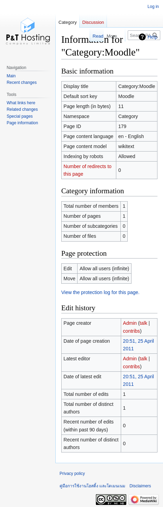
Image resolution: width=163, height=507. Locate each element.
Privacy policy (72, 473)
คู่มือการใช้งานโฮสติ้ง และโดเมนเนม (92, 486)
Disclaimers (140, 486)
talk (143, 323)
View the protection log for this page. (100, 292)
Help (152, 37)
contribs (131, 331)
